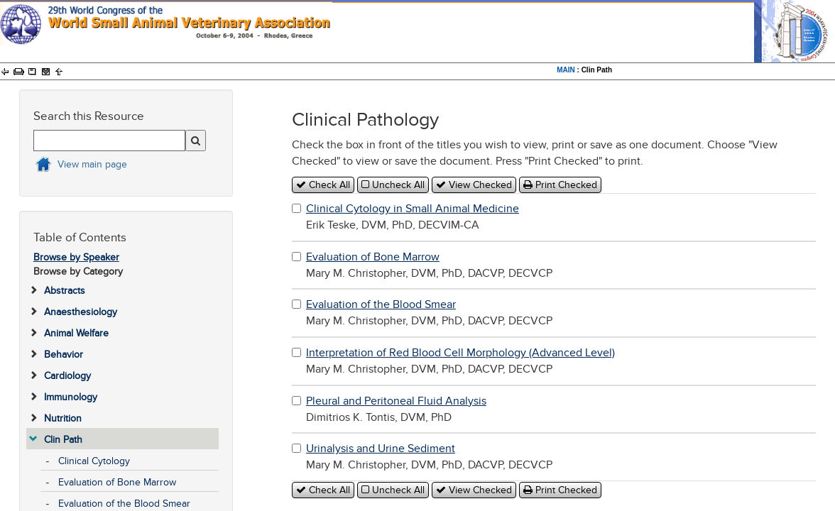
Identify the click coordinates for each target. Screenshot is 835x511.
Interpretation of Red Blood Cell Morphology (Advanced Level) (460, 352)
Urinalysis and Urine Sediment (380, 448)
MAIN (566, 70)
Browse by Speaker (76, 257)
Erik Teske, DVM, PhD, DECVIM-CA (412, 216)
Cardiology (67, 375)
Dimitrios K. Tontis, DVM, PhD (396, 409)
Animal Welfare (76, 333)
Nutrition (63, 418)
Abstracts (64, 290)
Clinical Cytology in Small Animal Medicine (412, 208)
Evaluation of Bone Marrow (117, 482)
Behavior (63, 354)
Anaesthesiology (80, 312)
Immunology (70, 397)
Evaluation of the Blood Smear (124, 503)
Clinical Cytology (94, 461)
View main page (92, 164)
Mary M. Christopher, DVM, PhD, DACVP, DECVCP (429, 265)
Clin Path (63, 439)
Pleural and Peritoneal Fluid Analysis (396, 401)
